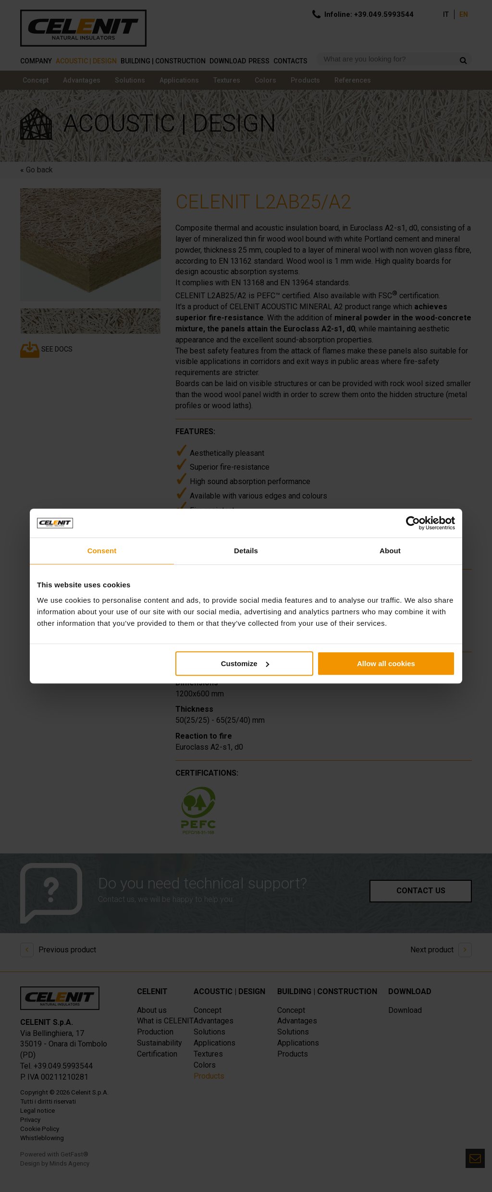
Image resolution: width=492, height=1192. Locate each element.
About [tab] (390, 551)
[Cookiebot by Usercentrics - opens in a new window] (413, 523)
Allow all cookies (386, 663)
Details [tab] (246, 551)
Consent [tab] (102, 551)
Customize (245, 663)
